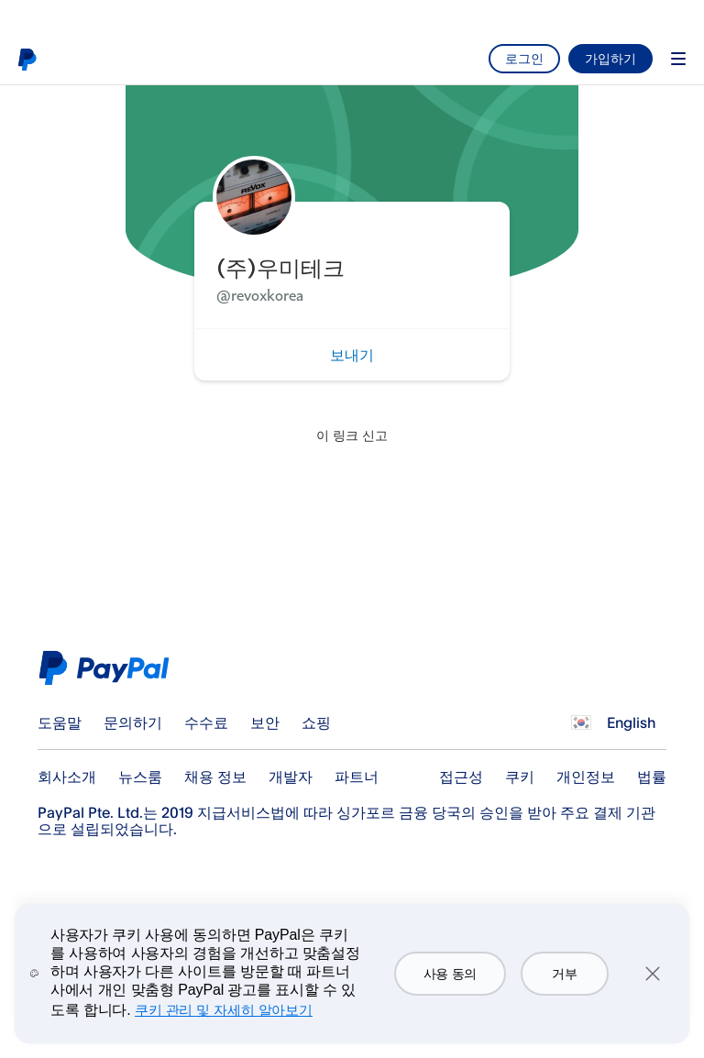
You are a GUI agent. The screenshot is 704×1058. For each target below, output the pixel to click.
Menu (678, 59)
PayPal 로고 (26, 59)
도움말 (60, 722)
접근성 (461, 776)
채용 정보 (215, 776)
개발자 (291, 776)
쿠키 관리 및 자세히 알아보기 (224, 1010)
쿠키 (519, 776)
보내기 (352, 355)
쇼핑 (316, 722)
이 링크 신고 (352, 435)
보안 (265, 722)
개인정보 (585, 776)
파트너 (357, 776)
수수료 (206, 722)
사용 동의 (451, 973)
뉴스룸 (140, 776)
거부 (564, 973)
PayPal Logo (108, 668)
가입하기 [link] (610, 58)
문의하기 (133, 722)
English (631, 722)
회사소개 (67, 776)
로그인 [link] (524, 58)
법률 (651, 776)
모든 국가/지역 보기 (581, 722)
